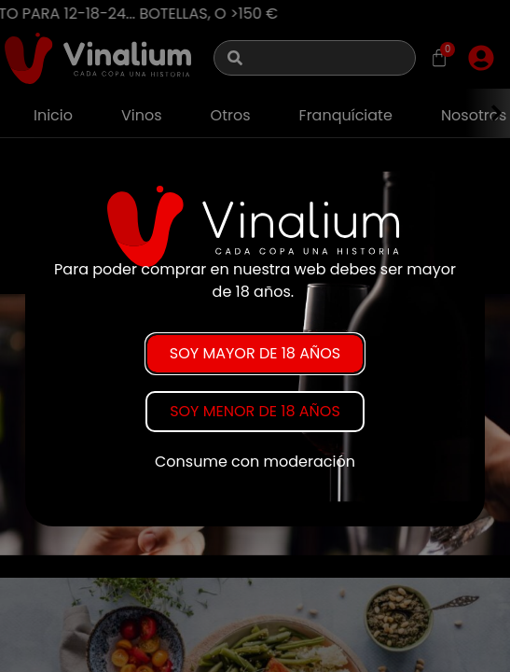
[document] (255, 336)
